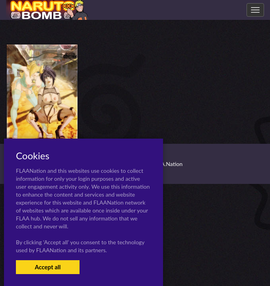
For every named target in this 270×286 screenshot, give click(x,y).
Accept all (47, 267)
